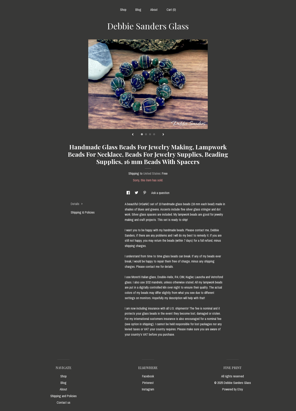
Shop (123, 9)
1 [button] (142, 134)
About (154, 9)
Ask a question (160, 193)
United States (151, 173)
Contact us (63, 402)
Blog (138, 9)
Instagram (148, 389)
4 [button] (154, 134)
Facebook (148, 376)
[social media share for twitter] (137, 193)
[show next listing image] (163, 134)
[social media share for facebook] (129, 193)
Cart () (171, 9)
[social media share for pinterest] (145, 193)
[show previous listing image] (133, 134)
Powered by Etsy (232, 389)
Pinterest (148, 382)
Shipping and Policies (63, 396)
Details (77, 204)
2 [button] (146, 134)
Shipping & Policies (83, 212)
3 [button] (150, 134)
